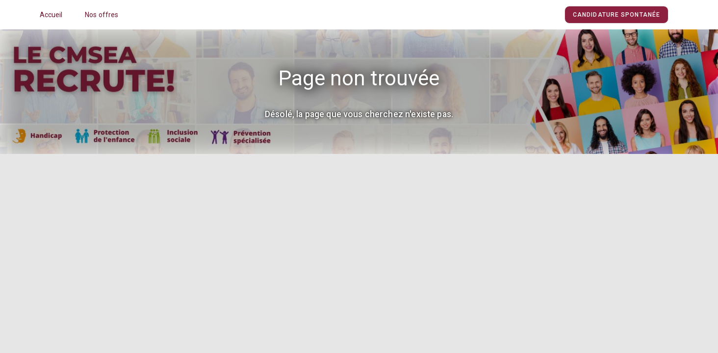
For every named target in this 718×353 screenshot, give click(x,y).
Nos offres (102, 15)
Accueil (51, 15)
